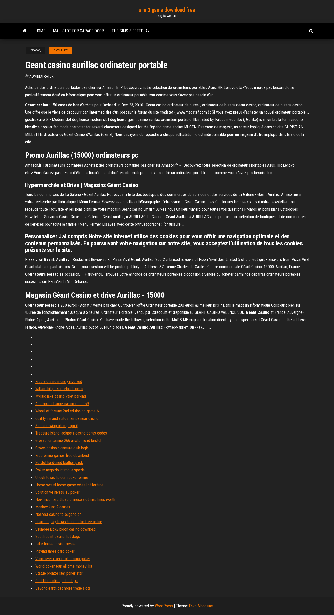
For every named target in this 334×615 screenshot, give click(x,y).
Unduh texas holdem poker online (61, 477)
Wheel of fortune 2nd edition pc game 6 (67, 411)
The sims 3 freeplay (131, 30)
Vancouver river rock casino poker (62, 558)
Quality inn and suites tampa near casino (67, 418)
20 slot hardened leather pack (59, 462)
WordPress (164, 605)
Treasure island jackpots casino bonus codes (71, 433)
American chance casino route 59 (62, 403)
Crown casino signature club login (62, 448)
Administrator (41, 76)
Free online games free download (62, 455)
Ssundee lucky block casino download (65, 529)
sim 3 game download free (167, 10)
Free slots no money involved (58, 381)
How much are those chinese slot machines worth (75, 499)
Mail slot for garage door (78, 30)
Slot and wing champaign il (56, 425)
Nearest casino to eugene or (58, 514)
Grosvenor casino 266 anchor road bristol (68, 440)
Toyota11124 (60, 50)
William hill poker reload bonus (59, 388)
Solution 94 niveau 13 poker (57, 492)
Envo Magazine (201, 605)
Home (40, 30)
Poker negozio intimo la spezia (60, 470)
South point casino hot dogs (57, 536)
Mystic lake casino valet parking (60, 396)
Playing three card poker (55, 551)
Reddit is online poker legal (56, 580)
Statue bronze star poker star (59, 573)
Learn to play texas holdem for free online (68, 521)
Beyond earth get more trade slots (63, 588)
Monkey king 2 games (52, 507)
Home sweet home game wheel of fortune (69, 484)
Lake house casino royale (55, 543)
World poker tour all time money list (63, 566)
